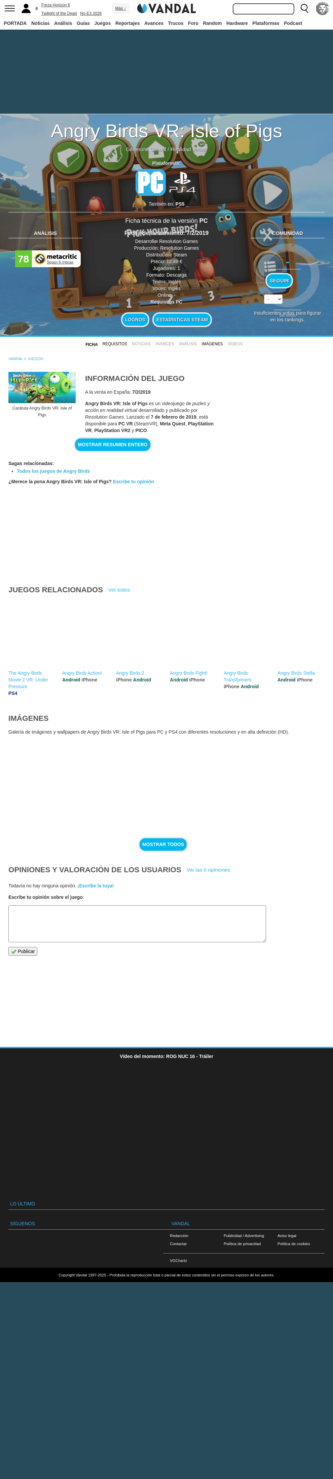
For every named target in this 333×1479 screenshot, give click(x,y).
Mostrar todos (163, 844)
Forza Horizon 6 (55, 5)
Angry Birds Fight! (188, 673)
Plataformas (265, 23)
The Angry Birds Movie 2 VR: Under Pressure (28, 679)
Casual (158, 149)
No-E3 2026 (91, 13)
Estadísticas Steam (182, 319)
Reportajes (127, 23)
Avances (153, 23)
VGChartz (178, 1260)
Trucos (176, 23)
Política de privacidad (242, 1243)
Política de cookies (294, 1243)
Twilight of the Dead (59, 13)
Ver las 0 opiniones (208, 870)
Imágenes (212, 344)
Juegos (103, 23)
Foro (193, 23)
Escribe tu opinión (133, 481)
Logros (135, 319)
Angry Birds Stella (296, 673)
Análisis (63, 23)
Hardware (237, 23)
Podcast (293, 23)
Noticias (40, 23)
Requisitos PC (167, 302)
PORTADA (15, 23)
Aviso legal (287, 1235)
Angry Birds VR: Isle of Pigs (166, 130)
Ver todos (119, 590)
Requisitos (115, 344)
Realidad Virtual (189, 149)
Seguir (279, 280)
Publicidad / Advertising (244, 1235)
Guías (83, 23)
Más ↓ (120, 8)
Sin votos (288, 315)
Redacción (179, 1235)
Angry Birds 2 (130, 673)
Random (212, 23)
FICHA (91, 344)
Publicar (23, 951)
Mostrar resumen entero (113, 444)
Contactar (178, 1243)
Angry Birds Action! (82, 673)
